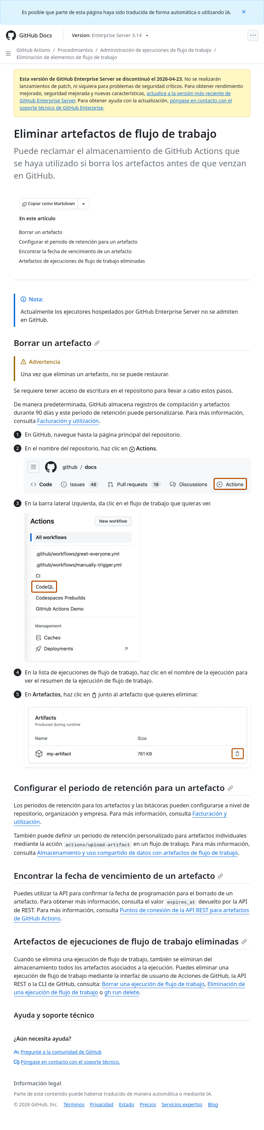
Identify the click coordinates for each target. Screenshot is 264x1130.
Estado (126, 1104)
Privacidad (101, 1104)
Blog (213, 1104)
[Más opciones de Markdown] (83, 203)
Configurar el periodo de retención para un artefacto (123, 787)
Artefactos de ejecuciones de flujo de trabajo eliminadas (130, 941)
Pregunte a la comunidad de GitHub (58, 1052)
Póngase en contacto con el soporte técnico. (67, 1062)
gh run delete (121, 992)
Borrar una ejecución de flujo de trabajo (153, 984)
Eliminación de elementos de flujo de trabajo (66, 57)
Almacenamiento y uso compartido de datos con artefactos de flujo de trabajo (137, 853)
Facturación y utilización (68, 421)
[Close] (244, 11)
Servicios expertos (182, 1104)
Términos (74, 1104)
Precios (148, 1104)
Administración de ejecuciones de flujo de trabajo (155, 50)
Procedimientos (75, 50)
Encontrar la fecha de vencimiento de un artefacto (118, 875)
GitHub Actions (33, 50)
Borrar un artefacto (57, 342)
